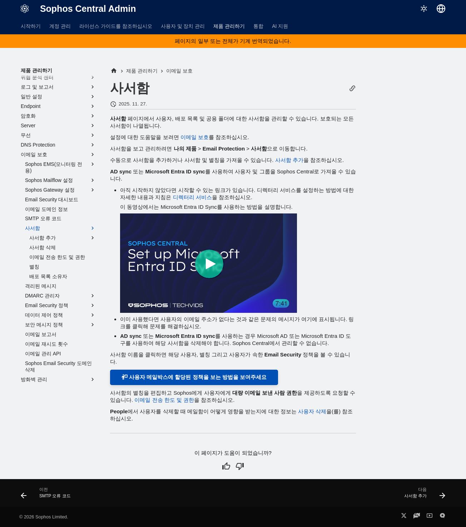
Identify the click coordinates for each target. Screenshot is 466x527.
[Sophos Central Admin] (24, 8)
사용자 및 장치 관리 (183, 26)
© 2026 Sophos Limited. (43, 516)
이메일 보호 (194, 137)
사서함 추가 (289, 160)
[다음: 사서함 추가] (422, 495)
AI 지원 (280, 26)
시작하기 (31, 26)
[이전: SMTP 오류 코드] (48, 495)
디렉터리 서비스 (192, 197)
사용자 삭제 (312, 411)
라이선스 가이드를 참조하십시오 (115, 26)
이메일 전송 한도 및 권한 (164, 400)
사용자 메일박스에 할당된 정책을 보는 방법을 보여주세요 (194, 377)
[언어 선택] (441, 8)
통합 (258, 26)
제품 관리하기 (229, 26)
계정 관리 (60, 26)
